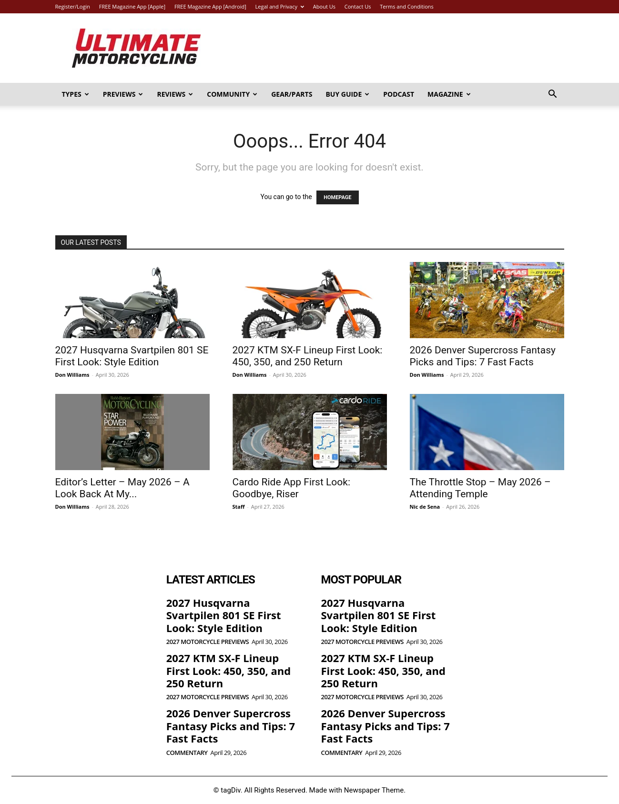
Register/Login (72, 6)
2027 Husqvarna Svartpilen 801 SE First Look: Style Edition (132, 356)
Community (232, 94)
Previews (123, 94)
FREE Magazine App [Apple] (132, 6)
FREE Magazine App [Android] (210, 6)
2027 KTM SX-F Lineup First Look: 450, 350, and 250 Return (308, 356)
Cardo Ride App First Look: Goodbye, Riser (292, 488)
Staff (239, 506)
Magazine (449, 94)
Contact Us (358, 6)
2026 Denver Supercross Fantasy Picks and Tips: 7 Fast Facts (483, 356)
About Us (324, 6)
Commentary (187, 753)
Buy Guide (347, 94)
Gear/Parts (291, 94)
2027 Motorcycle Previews (207, 642)
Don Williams (72, 374)
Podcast (398, 94)
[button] (552, 95)
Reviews (175, 94)
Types (75, 94)
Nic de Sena (425, 506)
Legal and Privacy (279, 6)
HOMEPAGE (337, 197)
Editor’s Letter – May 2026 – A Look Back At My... (122, 488)
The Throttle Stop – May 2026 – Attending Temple (480, 488)
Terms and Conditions (407, 6)
